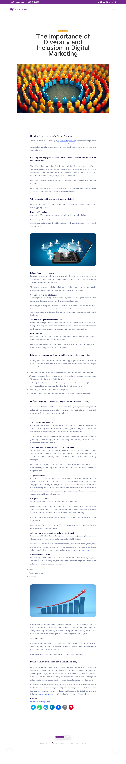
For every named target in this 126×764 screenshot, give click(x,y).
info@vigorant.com (17, 2)
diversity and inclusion (83, 550)
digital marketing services (66, 141)
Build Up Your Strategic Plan (40, 702)
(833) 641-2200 (33, 2)
